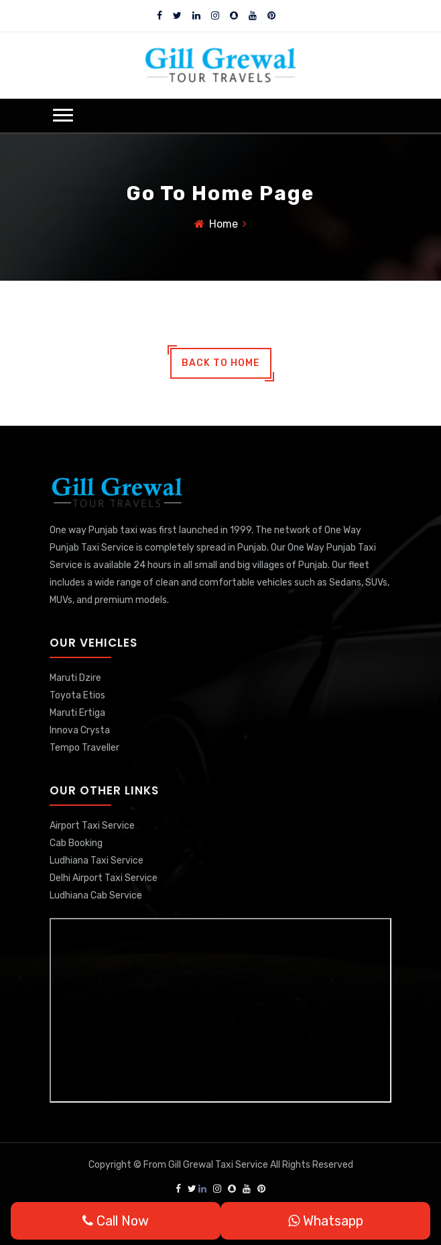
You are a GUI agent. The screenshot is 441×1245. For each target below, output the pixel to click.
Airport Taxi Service (92, 825)
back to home (221, 363)
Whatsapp (325, 1221)
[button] (63, 115)
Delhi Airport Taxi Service (104, 878)
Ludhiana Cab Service (96, 895)
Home (223, 224)
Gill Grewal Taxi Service (219, 1164)
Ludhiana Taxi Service (96, 860)
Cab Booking (76, 843)
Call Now (115, 1221)
